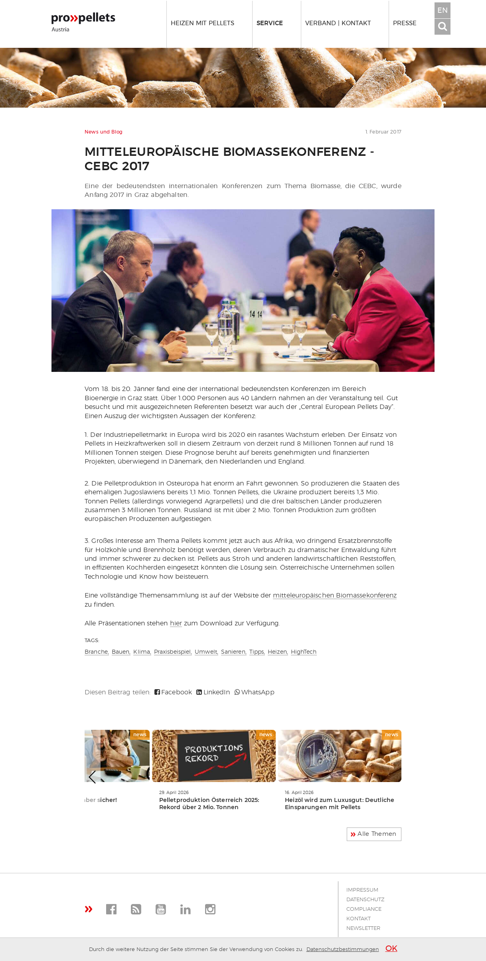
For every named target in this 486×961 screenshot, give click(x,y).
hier (176, 623)
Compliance (363, 909)
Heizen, (278, 652)
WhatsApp (255, 692)
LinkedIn (213, 692)
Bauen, (121, 652)
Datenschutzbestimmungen (342, 949)
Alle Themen (377, 834)
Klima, (142, 652)
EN (442, 10)
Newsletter (363, 928)
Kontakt (358, 919)
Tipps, (257, 652)
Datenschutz (365, 899)
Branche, (97, 652)
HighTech (304, 652)
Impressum (362, 890)
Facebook (173, 692)
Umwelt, (206, 652)
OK (391, 949)
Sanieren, (234, 652)
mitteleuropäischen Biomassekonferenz (335, 595)
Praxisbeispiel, (173, 652)
